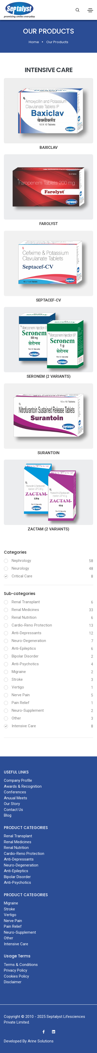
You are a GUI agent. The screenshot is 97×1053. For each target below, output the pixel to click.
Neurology (20, 568)
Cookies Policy (16, 976)
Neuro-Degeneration (29, 640)
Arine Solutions (41, 1041)
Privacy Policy (15, 970)
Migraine (19, 671)
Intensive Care (24, 726)
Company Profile (18, 780)
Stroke (17, 679)
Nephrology (21, 560)
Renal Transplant (26, 602)
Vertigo (18, 687)
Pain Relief (20, 702)
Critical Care (22, 576)
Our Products (57, 42)
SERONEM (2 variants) (49, 376)
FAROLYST (48, 223)
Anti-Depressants (26, 633)
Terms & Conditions (21, 964)
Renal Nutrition (24, 617)
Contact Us (13, 809)
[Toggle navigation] (90, 10)
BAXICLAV (49, 147)
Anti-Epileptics (24, 648)
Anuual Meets (15, 798)
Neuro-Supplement (28, 710)
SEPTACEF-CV (48, 300)
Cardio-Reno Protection (32, 625)
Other (16, 718)
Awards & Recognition (23, 786)
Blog (7, 815)
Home (34, 42)
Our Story (12, 803)
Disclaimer (12, 982)
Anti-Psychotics (25, 664)
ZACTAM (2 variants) (48, 529)
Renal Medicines (25, 609)
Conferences (15, 792)
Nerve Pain (21, 695)
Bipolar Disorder (25, 656)
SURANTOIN (48, 453)
